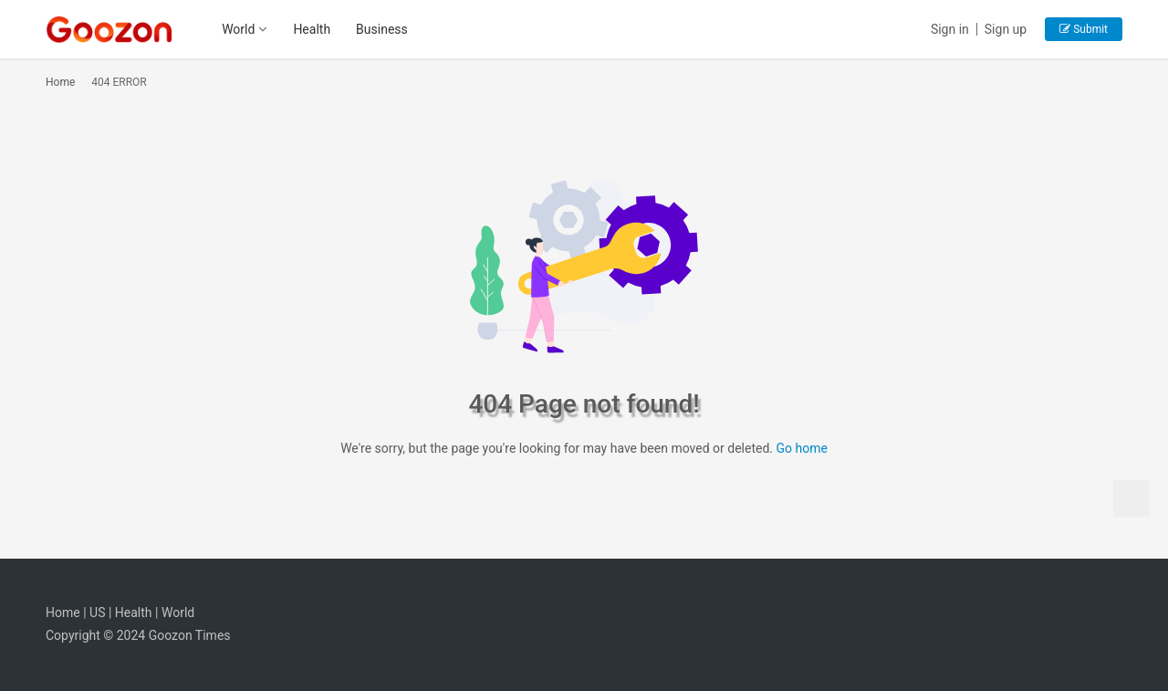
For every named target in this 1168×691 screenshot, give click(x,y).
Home (60, 82)
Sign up (1006, 29)
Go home (801, 448)
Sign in (950, 29)
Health (311, 29)
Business (382, 29)
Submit (1083, 29)
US (97, 612)
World (238, 29)
